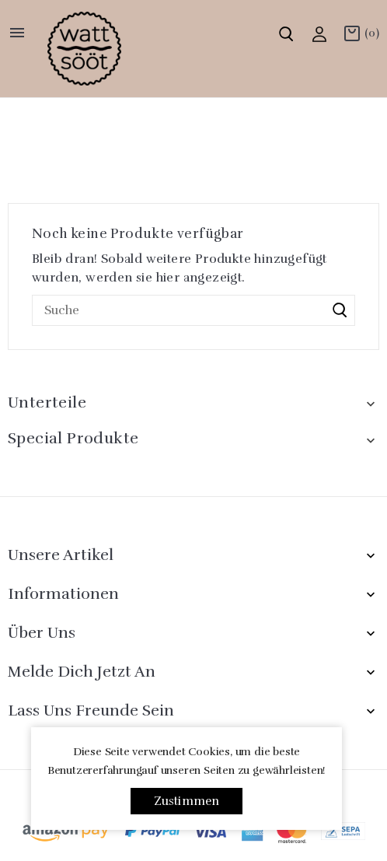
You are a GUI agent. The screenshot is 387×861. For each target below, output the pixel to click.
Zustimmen (187, 801)
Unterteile (47, 402)
